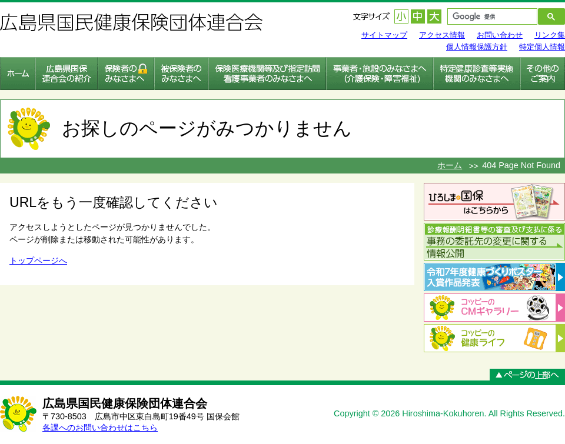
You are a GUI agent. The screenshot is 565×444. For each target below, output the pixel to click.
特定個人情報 (542, 46)
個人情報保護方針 (476, 46)
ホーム (449, 165)
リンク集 (549, 35)
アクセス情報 (442, 35)
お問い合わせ (500, 35)
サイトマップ (384, 35)
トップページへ (38, 260)
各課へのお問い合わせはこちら (100, 427)
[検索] (486, 16)
